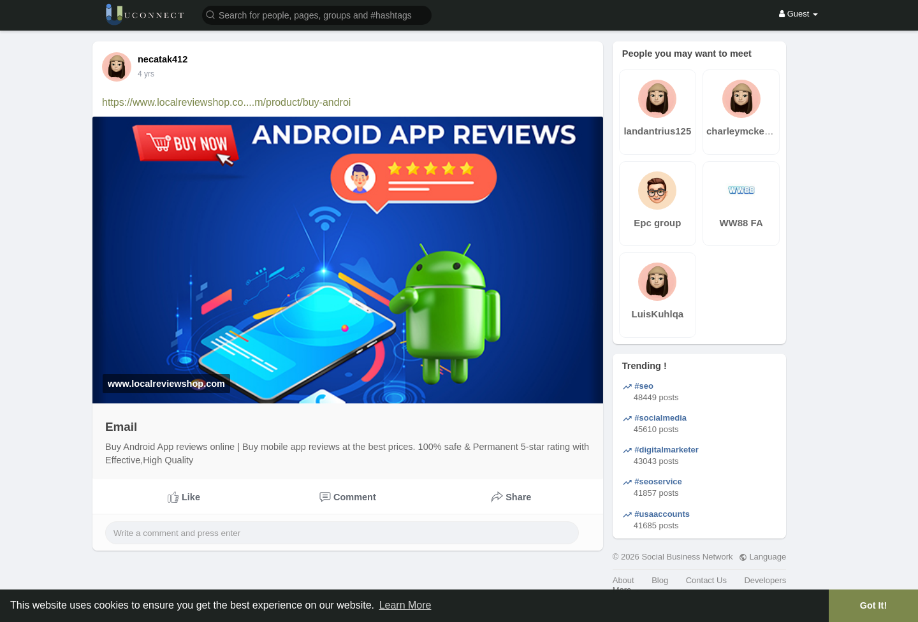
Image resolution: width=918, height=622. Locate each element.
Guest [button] (798, 13)
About (623, 580)
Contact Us (706, 580)
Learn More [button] (405, 605)
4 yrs (146, 73)
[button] (317, 14)
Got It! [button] (873, 605)
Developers (765, 580)
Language (762, 557)
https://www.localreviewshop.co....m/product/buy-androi (226, 102)
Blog (660, 580)
